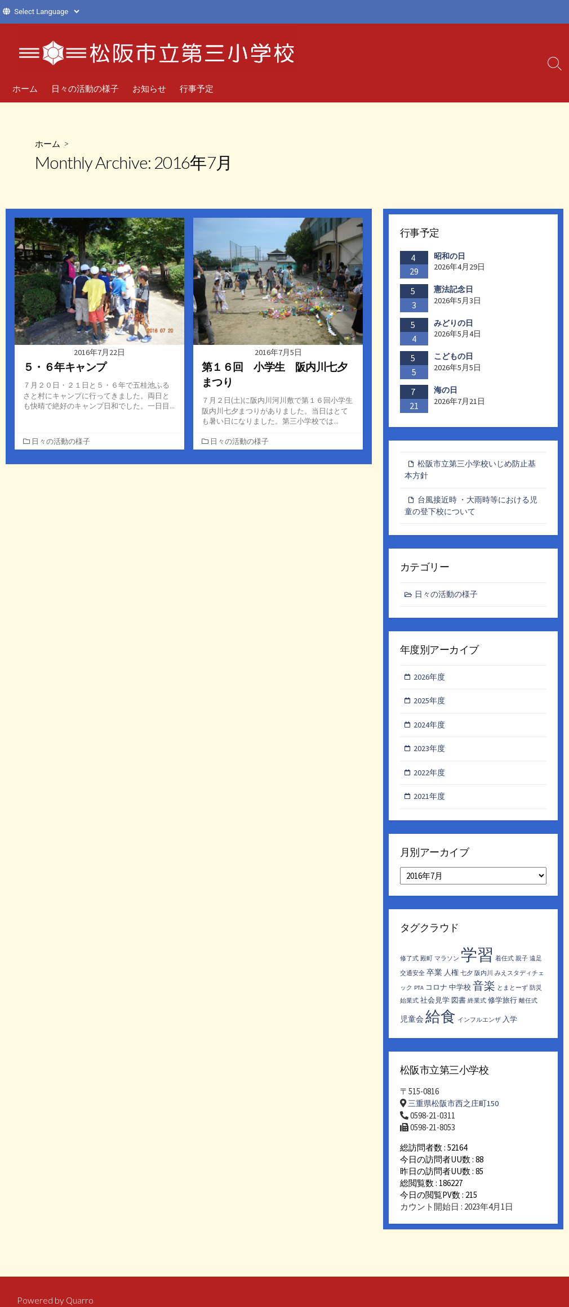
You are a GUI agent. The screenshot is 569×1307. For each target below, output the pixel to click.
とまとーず (512, 995)
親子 (521, 965)
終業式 (477, 1008)
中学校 (460, 994)
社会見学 (435, 1007)
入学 (510, 1026)
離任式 (528, 1008)
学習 (477, 961)
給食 (440, 1023)
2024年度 (430, 729)
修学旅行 (502, 1007)
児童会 (412, 1026)
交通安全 (412, 980)
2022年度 (430, 778)
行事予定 (197, 88)
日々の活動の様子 (85, 88)
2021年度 (430, 803)
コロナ (436, 994)
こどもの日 (453, 357)
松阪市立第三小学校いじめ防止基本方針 (470, 470)
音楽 (484, 993)
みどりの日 (453, 323)
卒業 (434, 979)
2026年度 (430, 680)
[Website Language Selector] (46, 11)
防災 (536, 995)
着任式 (504, 965)
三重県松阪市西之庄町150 (456, 1110)
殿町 (426, 965)
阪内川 (483, 980)
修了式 (409, 965)
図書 (458, 1007)
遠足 (536, 965)
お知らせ (149, 88)
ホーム (25, 88)
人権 (451, 980)
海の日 (445, 390)
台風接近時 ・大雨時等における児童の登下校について (470, 507)
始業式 (409, 1008)
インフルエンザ (479, 1027)
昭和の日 (449, 256)
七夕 (466, 980)
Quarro (80, 1301)
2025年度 (430, 705)
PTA (419, 995)
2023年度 (430, 754)
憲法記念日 (453, 289)
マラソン (446, 965)
